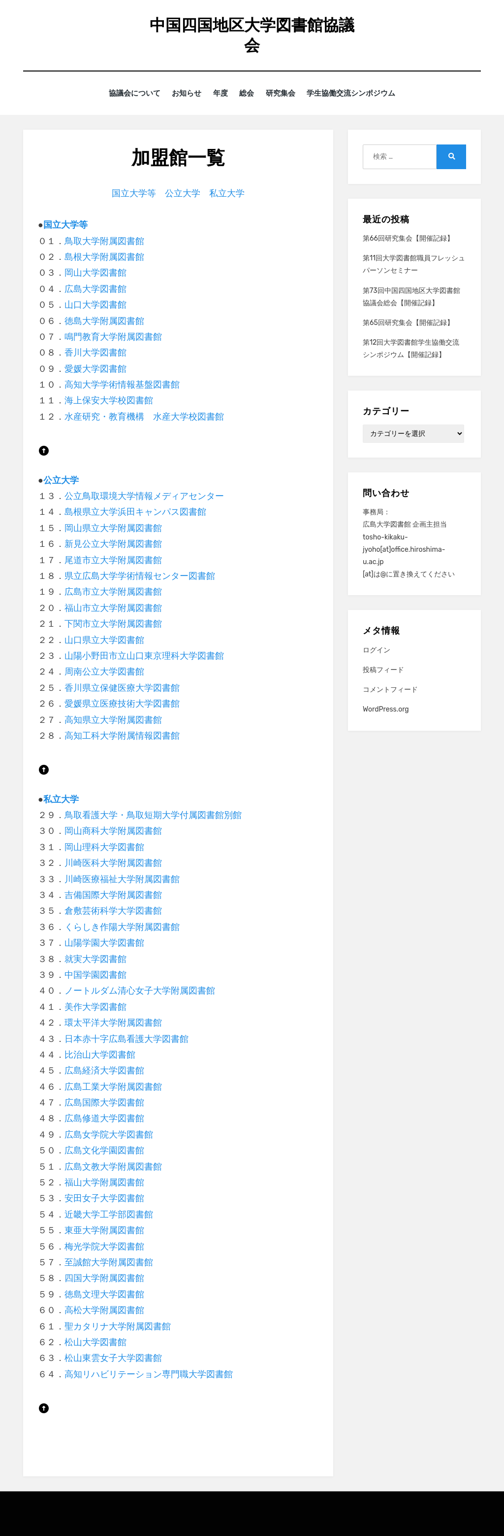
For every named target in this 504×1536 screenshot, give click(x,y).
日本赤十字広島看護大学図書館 (126, 1038)
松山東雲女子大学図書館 (113, 1358)
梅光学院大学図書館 (104, 1246)
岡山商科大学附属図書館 (113, 830)
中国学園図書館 (95, 974)
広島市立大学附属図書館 (113, 591)
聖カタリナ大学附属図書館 (117, 1326)
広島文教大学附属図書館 (113, 1166)
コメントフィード (390, 689)
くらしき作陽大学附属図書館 (122, 926)
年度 (219, 93)
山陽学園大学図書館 (104, 942)
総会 (248, 93)
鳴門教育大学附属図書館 (113, 336)
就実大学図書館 (95, 958)
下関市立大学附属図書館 (113, 623)
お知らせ (182, 93)
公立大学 (182, 192)
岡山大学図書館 (95, 272)
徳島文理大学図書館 (104, 1293)
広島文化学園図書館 (104, 1150)
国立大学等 (134, 192)
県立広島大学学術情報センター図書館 (139, 576)
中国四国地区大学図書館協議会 (252, 35)
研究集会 (285, 93)
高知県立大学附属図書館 (113, 719)
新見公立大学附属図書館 (113, 543)
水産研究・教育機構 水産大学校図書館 (144, 416)
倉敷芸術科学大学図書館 (113, 910)
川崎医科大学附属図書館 (113, 862)
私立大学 (227, 192)
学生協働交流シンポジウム (359, 93)
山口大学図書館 (95, 304)
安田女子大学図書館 (104, 1198)
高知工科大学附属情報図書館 (122, 735)
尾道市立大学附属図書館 (113, 559)
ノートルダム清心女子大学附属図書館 (139, 990)
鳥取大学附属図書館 (104, 240)
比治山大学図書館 (99, 1054)
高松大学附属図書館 (104, 1310)
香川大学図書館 (95, 352)
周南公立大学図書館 (104, 671)
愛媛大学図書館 (95, 368)
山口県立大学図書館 (104, 639)
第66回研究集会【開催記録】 (408, 238)
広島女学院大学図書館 (108, 1134)
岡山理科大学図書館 (104, 846)
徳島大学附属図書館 (104, 320)
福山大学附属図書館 (104, 1182)
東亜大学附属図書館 (104, 1230)
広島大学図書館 (95, 288)
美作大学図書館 (95, 1006)
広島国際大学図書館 (104, 1102)
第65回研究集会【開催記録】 (408, 323)
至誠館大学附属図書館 (108, 1262)
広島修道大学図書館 (104, 1118)
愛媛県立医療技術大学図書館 (122, 703)
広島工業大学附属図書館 (113, 1086)
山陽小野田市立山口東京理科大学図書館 (144, 655)
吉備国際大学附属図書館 (113, 895)
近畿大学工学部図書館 (108, 1214)
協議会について (127, 93)
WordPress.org (386, 709)
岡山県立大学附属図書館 (113, 527)
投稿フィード (383, 670)
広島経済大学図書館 (104, 1070)
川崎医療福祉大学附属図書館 (122, 878)
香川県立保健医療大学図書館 (122, 687)
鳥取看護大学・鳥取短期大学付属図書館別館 (153, 815)
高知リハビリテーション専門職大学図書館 (148, 1373)
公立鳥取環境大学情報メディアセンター (144, 496)
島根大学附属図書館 (104, 256)
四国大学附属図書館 (104, 1278)
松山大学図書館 (95, 1342)
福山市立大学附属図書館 (113, 607)
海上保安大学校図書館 (108, 400)
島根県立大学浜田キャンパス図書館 (135, 511)
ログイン (376, 649)
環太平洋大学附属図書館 (113, 1022)
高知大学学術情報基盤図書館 (122, 384)
